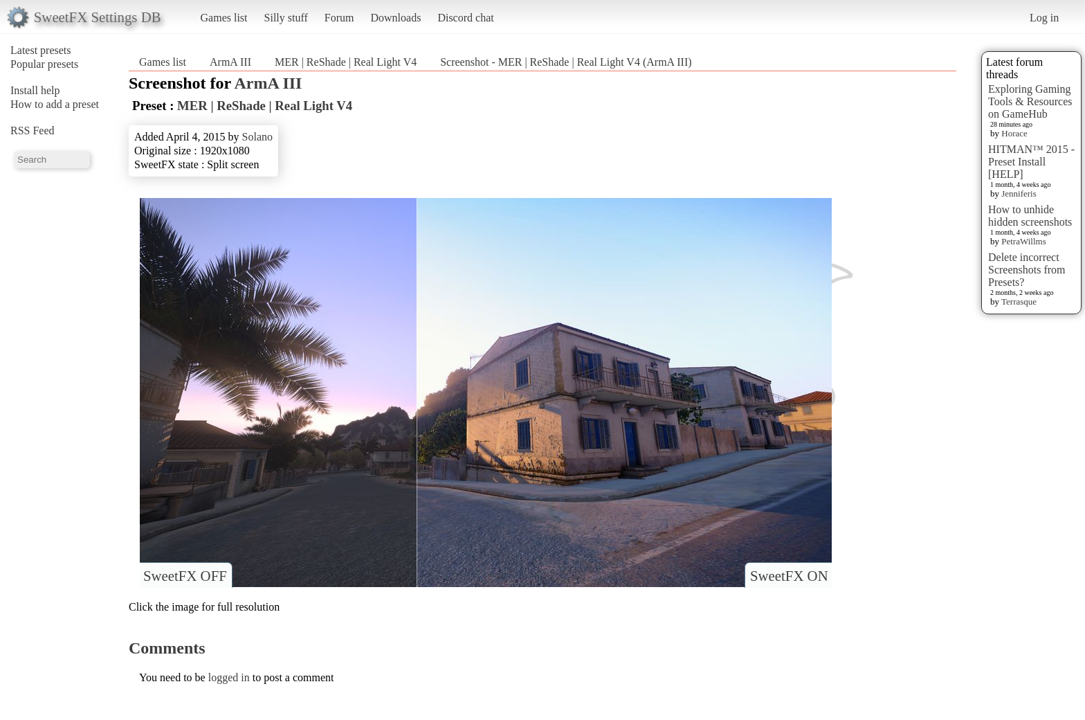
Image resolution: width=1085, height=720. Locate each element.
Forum (339, 18)
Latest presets (40, 50)
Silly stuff (286, 18)
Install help (35, 90)
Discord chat (465, 18)
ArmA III (230, 62)
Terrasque (1019, 301)
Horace (1014, 133)
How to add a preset (54, 104)
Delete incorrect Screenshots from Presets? (1027, 269)
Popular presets (44, 64)
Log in (1044, 18)
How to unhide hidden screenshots (1030, 216)
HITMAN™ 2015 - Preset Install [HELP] (1031, 161)
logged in (229, 677)
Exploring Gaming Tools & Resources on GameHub (1030, 101)
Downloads (395, 18)
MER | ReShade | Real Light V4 (346, 62)
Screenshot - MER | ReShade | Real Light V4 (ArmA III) (565, 62)
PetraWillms (1023, 241)
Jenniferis (1019, 193)
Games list (224, 18)
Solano (257, 137)
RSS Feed (32, 130)
